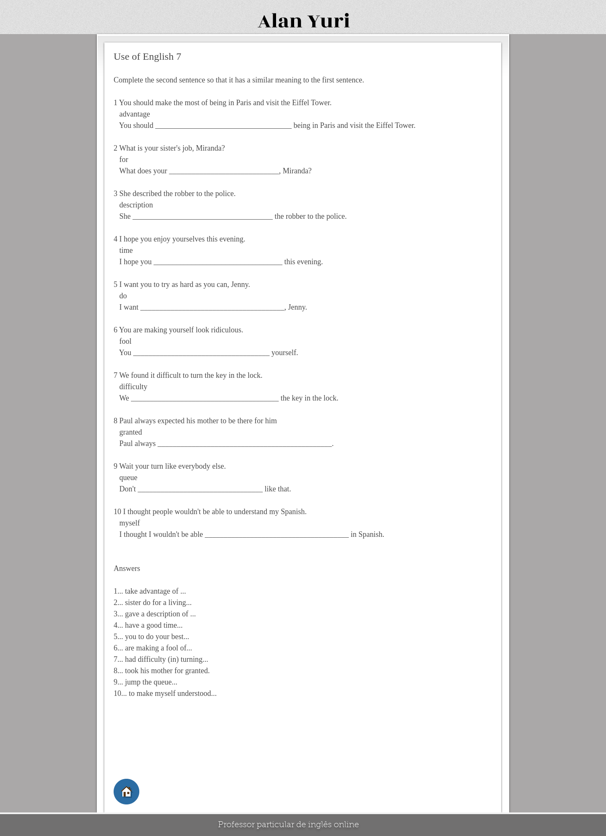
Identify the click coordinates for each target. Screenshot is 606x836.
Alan (280, 21)
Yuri (328, 21)
